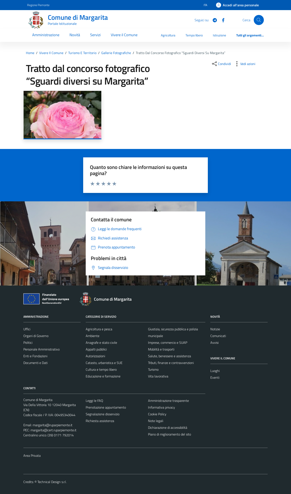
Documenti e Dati (35, 362)
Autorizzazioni (95, 356)
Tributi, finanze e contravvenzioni (171, 362)
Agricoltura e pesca (99, 329)
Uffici (26, 329)
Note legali (155, 420)
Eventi (214, 377)
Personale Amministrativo (41, 349)
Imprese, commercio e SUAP (167, 342)
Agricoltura (168, 35)
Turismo (153, 369)
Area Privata (32, 455)
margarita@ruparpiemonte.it (52, 425)
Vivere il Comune (124, 35)
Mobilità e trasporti (161, 349)
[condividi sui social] (221, 63)
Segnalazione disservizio (102, 414)
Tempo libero (194, 35)
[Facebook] (221, 19)
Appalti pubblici (96, 349)
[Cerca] (259, 20)
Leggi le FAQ (94, 400)
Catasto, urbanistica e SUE (104, 362)
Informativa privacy (161, 407)
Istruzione (219, 35)
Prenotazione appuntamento (106, 407)
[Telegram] (213, 19)
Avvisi (214, 342)
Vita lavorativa (158, 376)
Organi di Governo (35, 335)
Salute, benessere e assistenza (169, 356)
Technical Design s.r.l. (52, 481)
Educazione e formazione (103, 376)
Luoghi (215, 370)
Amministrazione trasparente (168, 400)
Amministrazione (45, 35)
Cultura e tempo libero (101, 369)
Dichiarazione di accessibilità (167, 427)
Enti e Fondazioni (35, 356)
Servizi (95, 35)
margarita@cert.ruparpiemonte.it (53, 430)
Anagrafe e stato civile (101, 342)
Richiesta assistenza (100, 420)
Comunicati (218, 335)
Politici (27, 342)
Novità (74, 35)
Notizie (215, 329)
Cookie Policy (157, 414)
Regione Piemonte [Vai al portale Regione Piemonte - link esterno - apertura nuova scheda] (38, 5)
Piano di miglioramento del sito (169, 434)
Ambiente (92, 335)
